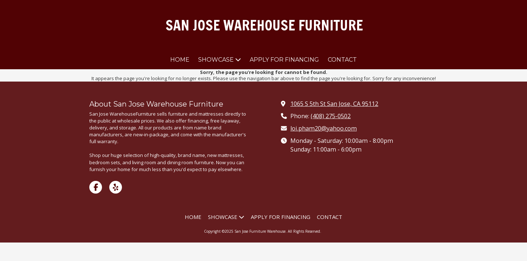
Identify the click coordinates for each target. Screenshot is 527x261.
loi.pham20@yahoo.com (323, 128)
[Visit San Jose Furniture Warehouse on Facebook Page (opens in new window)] (95, 187)
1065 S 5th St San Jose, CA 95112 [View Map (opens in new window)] (334, 104)
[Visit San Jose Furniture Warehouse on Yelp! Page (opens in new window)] (115, 187)
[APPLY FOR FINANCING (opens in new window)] (284, 60)
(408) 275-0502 (331, 116)
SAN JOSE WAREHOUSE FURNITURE (264, 25)
